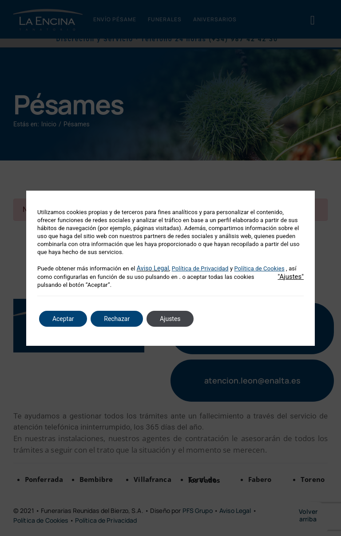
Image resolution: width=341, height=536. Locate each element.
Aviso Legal (153, 268)
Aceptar (63, 318)
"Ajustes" (291, 277)
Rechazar (117, 318)
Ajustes (170, 318)
